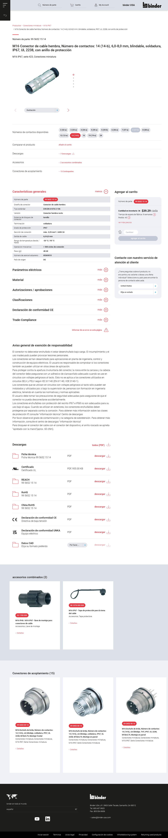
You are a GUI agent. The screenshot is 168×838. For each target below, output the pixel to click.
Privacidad (83, 835)
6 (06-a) (115, 130)
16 (84, 135)
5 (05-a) (94, 130)
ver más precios (125, 222)
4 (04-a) (84, 130)
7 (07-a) (125, 130)
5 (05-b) (104, 130)
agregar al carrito (138, 238)
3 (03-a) (73, 130)
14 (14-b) (75, 135)
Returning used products (151, 835)
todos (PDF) (98, 445)
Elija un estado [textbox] (127, 292)
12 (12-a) (64, 135)
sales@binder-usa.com (101, 817)
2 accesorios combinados (71, 162)
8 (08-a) (145, 130)
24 (101, 135)
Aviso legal (69, 835)
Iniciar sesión (43, 835)
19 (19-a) (92, 135)
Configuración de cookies (102, 835)
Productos (16, 25)
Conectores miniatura (32, 25)
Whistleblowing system (127, 835)
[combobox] (42, 110)
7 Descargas (67, 153)
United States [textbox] (126, 286)
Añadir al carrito (65, 145)
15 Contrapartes (67, 171)
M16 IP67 (47, 25)
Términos (57, 835)
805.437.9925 (99, 808)
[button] (5, 5)
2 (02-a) (63, 130)
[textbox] (41, 110)
